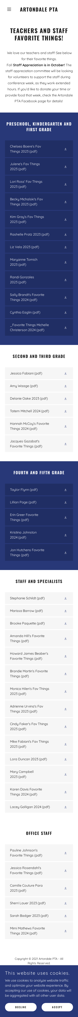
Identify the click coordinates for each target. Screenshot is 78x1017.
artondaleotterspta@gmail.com (43, 976)
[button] (10, 9)
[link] (39, 10)
